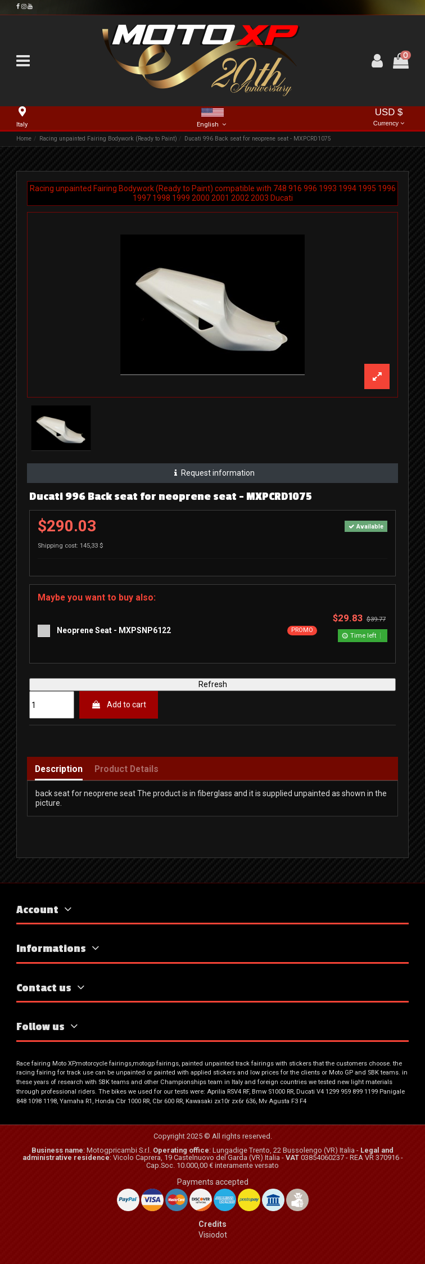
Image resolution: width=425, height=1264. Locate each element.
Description (59, 769)
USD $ (389, 118)
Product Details (126, 769)
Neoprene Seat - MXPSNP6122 (114, 630)
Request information (213, 472)
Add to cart (118, 704)
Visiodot (212, 1234)
